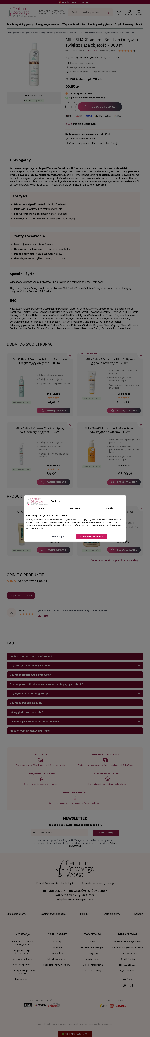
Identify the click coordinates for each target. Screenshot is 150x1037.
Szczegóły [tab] (75, 508)
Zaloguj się (92, 953)
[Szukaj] (90, 12)
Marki (139, 24)
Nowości (57, 947)
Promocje (57, 941)
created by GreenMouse (102, 1024)
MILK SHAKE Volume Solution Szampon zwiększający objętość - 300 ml (40, 361)
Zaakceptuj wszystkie (91, 536)
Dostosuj (58, 536)
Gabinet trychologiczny (57, 959)
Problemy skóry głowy (20, 24)
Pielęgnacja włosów (47, 24)
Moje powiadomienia (93, 964)
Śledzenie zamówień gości (92, 947)
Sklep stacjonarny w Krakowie (57, 964)
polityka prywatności (22, 959)
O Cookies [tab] (109, 508)
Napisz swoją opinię (21, 595)
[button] (119, 12)
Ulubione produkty (92, 970)
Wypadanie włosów (73, 24)
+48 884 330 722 (63, 895)
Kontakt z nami (22, 979)
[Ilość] (71, 107)
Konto (93, 941)
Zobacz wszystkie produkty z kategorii (117, 560)
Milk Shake (92, 50)
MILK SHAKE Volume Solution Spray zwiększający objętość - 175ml (39, 430)
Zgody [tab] (41, 508)
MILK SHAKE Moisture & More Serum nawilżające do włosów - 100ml (110, 430)
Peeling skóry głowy (100, 24)
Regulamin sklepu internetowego (22, 952)
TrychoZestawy (124, 24)
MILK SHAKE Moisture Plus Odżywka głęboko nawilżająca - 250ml (110, 361)
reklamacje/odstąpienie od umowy (22, 972)
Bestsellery (57, 953)
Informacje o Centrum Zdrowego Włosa (22, 943)
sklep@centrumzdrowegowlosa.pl (75, 899)
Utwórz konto (92, 959)
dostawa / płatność (22, 964)
